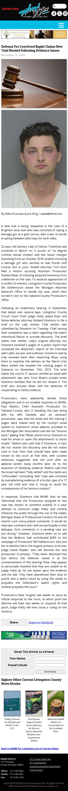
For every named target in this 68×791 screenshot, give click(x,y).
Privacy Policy (36, 770)
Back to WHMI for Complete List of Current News (30, 748)
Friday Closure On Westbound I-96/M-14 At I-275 (12, 710)
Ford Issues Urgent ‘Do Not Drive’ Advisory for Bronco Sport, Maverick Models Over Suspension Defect (34, 716)
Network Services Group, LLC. (45, 786)
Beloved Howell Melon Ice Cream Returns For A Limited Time (55, 712)
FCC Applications (38, 762)
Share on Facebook (41, 622)
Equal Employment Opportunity (45, 766)
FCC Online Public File (40, 759)
